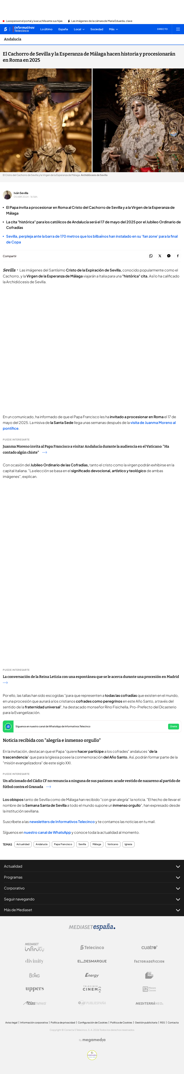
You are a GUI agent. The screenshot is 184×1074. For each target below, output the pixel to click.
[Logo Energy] (92, 975)
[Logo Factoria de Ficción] (149, 961)
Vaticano (112, 844)
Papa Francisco (63, 844)
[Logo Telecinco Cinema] (92, 989)
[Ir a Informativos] (24, 29)
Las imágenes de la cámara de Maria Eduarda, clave (101, 21)
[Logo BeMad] (149, 975)
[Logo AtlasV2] (34, 1003)
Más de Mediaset (92, 909)
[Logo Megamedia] (94, 1040)
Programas (92, 877)
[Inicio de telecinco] (5, 29)
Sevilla (82, 844)
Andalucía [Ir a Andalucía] (12, 39)
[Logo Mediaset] (92, 929)
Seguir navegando (92, 899)
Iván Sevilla (21, 192)
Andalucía (41, 844)
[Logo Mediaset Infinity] (34, 947)
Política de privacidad (63, 1022)
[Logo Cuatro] (149, 947)
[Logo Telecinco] (92, 947)
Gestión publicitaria (146, 1022)
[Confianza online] (92, 1059)
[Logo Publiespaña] (92, 1003)
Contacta (173, 1022)
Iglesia (128, 844)
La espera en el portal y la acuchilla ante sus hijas (34, 21)
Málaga (97, 844)
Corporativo (92, 888)
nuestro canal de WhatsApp (47, 832)
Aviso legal (11, 1022)
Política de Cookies (121, 1022)
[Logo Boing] (34, 975)
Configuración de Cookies (92, 1022)
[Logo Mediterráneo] (149, 1003)
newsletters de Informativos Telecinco (62, 821)
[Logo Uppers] (34, 989)
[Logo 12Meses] (149, 989)
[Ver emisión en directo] (161, 29)
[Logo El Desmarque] (92, 961)
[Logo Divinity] (34, 961)
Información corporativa (34, 1022)
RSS (162, 1022)
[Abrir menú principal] (178, 29)
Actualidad (22, 844)
